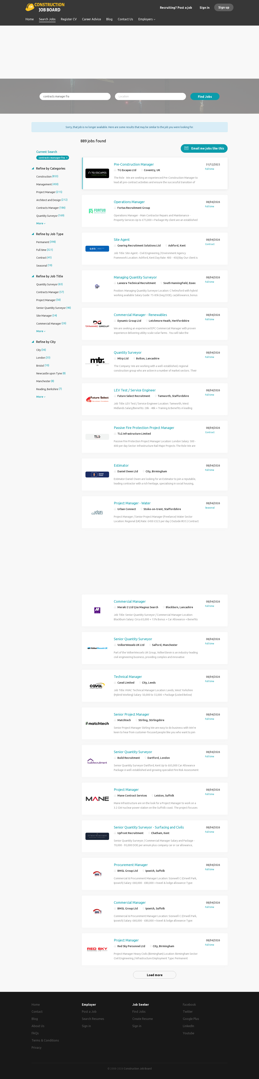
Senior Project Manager (131, 714)
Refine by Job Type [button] (49, 233)
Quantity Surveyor (128, 352)
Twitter (188, 1011)
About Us (38, 1025)
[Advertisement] (130, 52)
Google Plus (191, 1018)
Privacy (36, 1047)
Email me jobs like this (207, 148)
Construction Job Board (138, 1068)
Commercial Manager (130, 601)
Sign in (204, 7)
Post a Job (89, 1011)
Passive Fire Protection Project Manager (144, 427)
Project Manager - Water (132, 503)
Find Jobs (205, 96)
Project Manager (126, 789)
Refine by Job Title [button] (49, 276)
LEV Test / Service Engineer (135, 390)
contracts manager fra (52, 157)
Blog (35, 1018)
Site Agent (122, 239)
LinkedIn (188, 1025)
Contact (37, 1011)
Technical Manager (128, 676)
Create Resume (142, 1018)
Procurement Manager (131, 864)
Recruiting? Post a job (176, 7)
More (39, 223)
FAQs (35, 1032)
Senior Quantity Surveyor (133, 638)
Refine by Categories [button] (50, 168)
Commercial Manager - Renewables (140, 314)
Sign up (223, 7)
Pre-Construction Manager (134, 164)
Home (36, 1004)
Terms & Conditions (45, 1040)
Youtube (188, 1032)
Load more (155, 974)
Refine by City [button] (45, 341)
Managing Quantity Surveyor (135, 277)
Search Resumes (93, 1018)
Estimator (121, 465)
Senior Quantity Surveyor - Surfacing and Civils (149, 827)
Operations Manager (129, 201)
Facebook (189, 1004)
